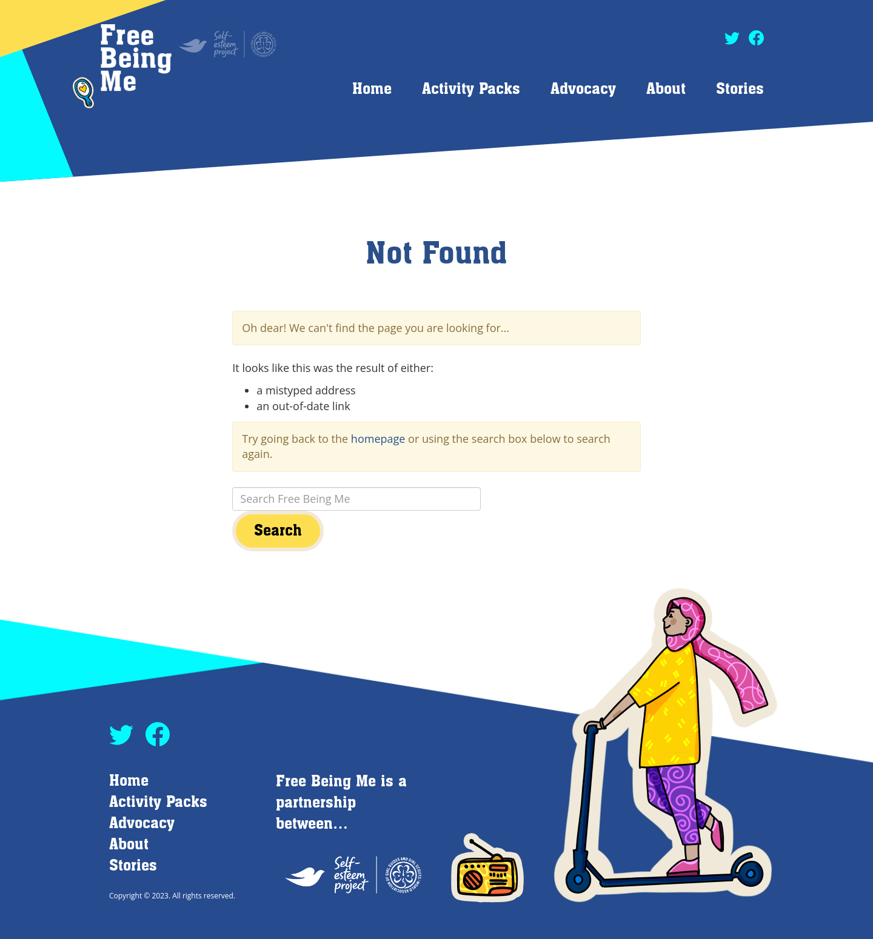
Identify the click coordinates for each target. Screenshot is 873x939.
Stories (740, 89)
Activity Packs (471, 89)
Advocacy (583, 89)
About (666, 89)
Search (278, 531)
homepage (378, 438)
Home (372, 89)
